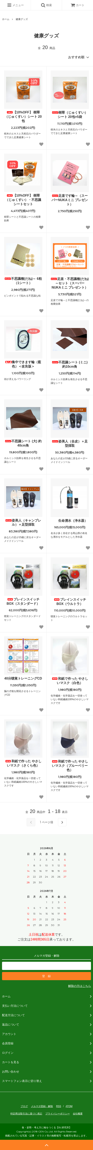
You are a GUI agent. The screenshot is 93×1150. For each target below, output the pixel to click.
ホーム (5, 19)
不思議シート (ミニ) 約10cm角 (70, 364)
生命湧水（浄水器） (70, 520)
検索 (46, 5)
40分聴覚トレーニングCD (23, 678)
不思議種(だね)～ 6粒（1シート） (23, 281)
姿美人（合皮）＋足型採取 (70, 443)
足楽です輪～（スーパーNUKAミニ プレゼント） (69, 200)
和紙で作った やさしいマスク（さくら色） (23, 763)
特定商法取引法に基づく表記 (26, 1113)
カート (77, 5)
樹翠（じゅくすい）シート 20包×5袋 (70, 115)
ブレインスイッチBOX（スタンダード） (23, 601)
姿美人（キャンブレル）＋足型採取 (23, 522)
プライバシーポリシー (57, 1113)
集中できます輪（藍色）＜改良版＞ (23, 364)
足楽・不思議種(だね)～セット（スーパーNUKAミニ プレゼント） (70, 283)
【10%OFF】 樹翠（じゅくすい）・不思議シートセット (23, 200)
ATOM (69, 1106)
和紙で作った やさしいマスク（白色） (69, 681)
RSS (58, 1106)
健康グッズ (22, 19)
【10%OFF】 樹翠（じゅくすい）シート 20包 (23, 117)
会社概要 (78, 1113)
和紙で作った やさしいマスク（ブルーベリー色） (69, 766)
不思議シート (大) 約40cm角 (23, 443)
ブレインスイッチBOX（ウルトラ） (70, 602)
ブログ (24, 1106)
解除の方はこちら (79, 986)
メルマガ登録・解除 (42, 1106)
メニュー (15, 5)
